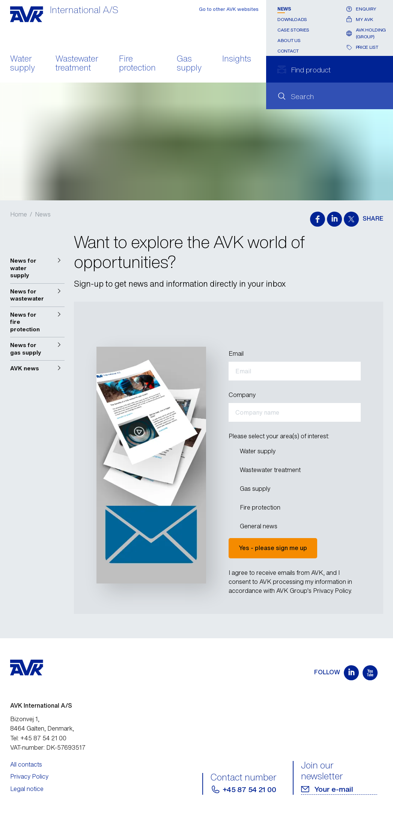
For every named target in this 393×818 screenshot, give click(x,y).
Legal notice (27, 788)
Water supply (22, 64)
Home (18, 214)
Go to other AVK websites (229, 9)
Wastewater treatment (77, 64)
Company (242, 394)
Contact (287, 51)
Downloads (292, 19)
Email (236, 353)
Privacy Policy (29, 776)
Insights (236, 59)
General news (258, 526)
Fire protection (137, 64)
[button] (37, 268)
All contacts (26, 764)
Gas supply (189, 64)
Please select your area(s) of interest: (279, 436)
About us (288, 40)
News (284, 9)
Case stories (293, 30)
